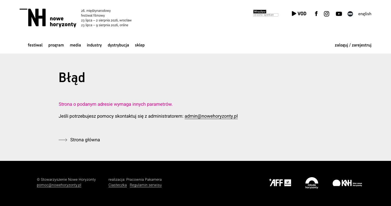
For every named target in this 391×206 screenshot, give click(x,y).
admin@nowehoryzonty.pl (211, 116)
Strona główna (85, 140)
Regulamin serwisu (146, 185)
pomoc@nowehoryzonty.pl (59, 185)
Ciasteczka (117, 185)
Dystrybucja (118, 45)
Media (75, 45)
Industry (94, 45)
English (364, 14)
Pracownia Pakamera (144, 180)
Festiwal (35, 45)
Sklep (140, 45)
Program (56, 45)
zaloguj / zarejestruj (353, 45)
